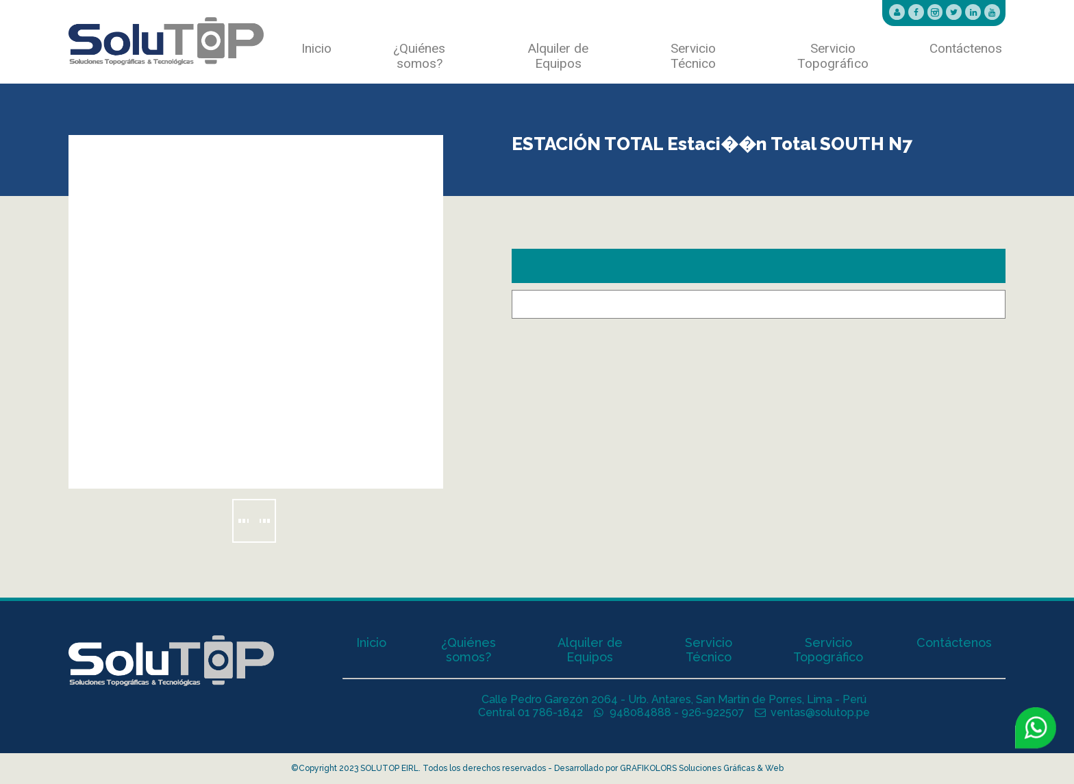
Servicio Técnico (693, 56)
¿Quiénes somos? (419, 56)
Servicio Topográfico (833, 56)
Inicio (316, 48)
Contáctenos (965, 48)
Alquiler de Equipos (558, 56)
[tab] (759, 266)
